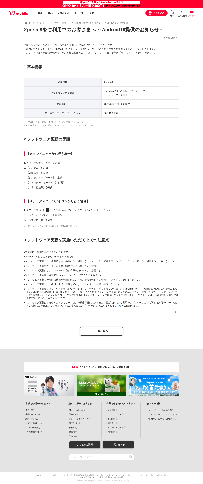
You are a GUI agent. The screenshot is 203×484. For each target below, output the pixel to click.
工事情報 (73, 436)
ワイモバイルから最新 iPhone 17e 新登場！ (101, 367)
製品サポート (75, 423)
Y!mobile (18, 13)
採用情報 (112, 432)
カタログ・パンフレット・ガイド (162, 414)
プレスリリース (114, 414)
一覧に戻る (101, 331)
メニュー (191, 16)
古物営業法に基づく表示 (113, 477)
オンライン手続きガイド (79, 419)
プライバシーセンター (142, 475)
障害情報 (73, 432)
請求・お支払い (32, 419)
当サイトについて (43, 475)
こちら (117, 305)
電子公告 (112, 423)
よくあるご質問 (85, 444)
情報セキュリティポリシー (117, 475)
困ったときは (75, 414)
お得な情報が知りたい (34, 432)
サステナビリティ (115, 427)
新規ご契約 (30, 410)
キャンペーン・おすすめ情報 (160, 410)
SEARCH (131, 457)
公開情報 (112, 419)
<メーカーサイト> (69, 125)
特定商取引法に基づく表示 (90, 477)
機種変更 (73, 427)
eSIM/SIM (63, 13)
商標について (57, 475)
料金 (40, 13)
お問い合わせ (118, 444)
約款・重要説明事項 (76, 475)
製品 (50, 13)
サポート (93, 13)
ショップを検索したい (34, 427)
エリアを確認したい (34, 423)
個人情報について (94, 475)
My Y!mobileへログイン (79, 410)
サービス (78, 13)
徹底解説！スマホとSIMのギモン (162, 419)
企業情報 (112, 410)
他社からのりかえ (33, 414)
